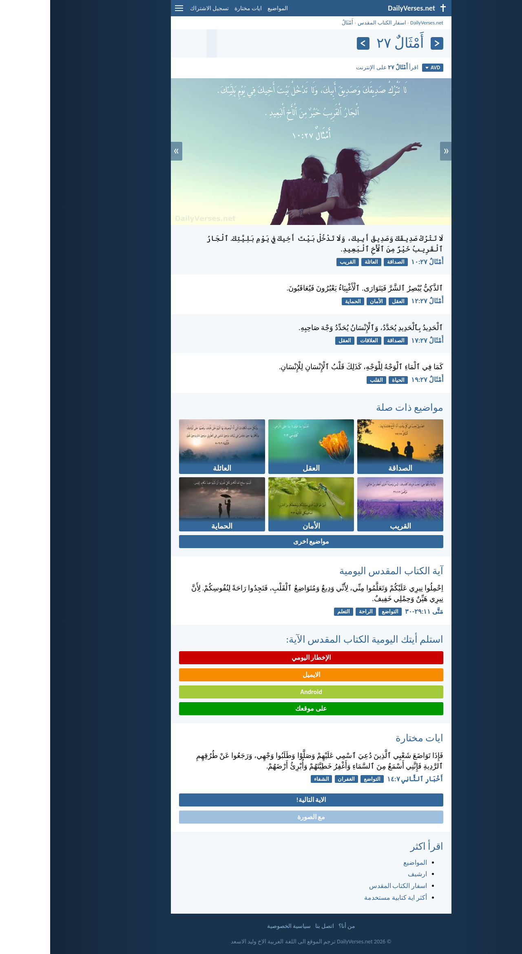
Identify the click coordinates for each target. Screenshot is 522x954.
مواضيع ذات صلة (359, 407)
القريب (297, 262)
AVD (382, 67)
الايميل (261, 675)
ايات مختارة (198, 8)
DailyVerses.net (376, 23)
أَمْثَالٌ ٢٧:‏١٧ (377, 340)
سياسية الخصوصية (239, 926)
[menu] (129, 11)
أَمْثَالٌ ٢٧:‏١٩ (377, 379)
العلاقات (319, 340)
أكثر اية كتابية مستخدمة (345, 897)
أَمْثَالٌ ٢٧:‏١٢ (377, 301)
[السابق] (386, 43)
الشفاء (271, 779)
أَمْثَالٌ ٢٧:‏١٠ (377, 262)
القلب (326, 380)
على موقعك (261, 708)
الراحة (316, 611)
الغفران (296, 779)
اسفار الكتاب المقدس (331, 23)
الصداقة (345, 262)
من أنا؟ (296, 926)
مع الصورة (261, 817)
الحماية (303, 301)
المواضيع (227, 8)
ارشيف (367, 874)
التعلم (293, 611)
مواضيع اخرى (261, 541)
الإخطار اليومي (261, 657)
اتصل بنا (274, 926)
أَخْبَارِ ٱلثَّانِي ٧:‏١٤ (365, 779)
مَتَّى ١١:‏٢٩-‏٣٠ (374, 611)
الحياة (348, 380)
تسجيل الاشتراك (159, 8)
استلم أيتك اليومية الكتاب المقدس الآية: (314, 639)
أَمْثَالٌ (297, 23)
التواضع (340, 611)
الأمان (326, 301)
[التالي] (313, 43)
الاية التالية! (261, 800)
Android (261, 692)
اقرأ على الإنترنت (337, 67)
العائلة (321, 262)
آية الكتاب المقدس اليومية (341, 571)
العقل (348, 301)
